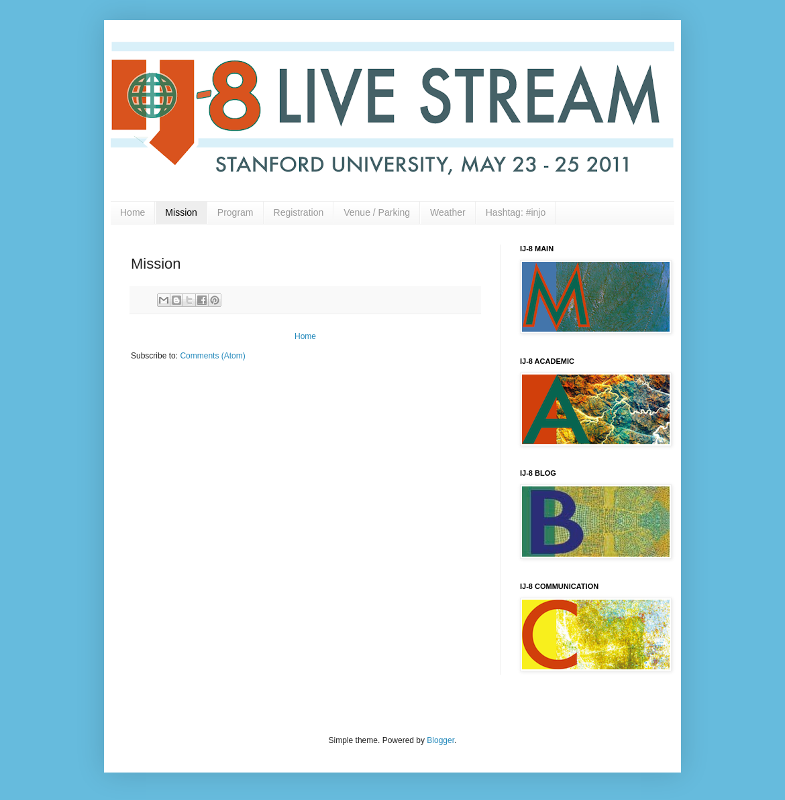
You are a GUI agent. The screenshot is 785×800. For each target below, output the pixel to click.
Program (235, 212)
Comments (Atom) (212, 355)
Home (132, 212)
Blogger (440, 740)
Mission (181, 212)
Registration (299, 212)
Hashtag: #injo (516, 212)
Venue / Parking (377, 212)
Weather (448, 212)
